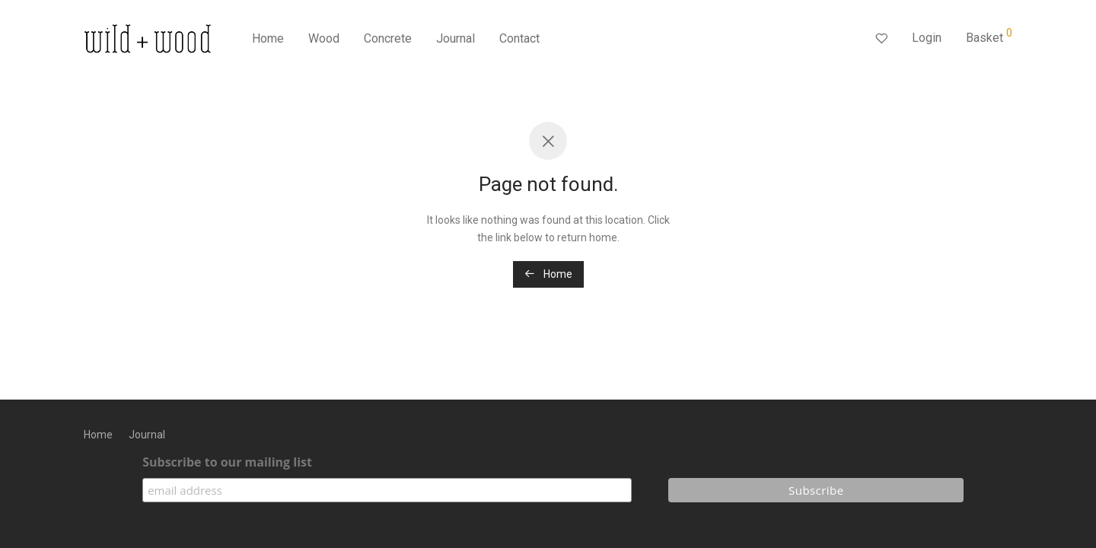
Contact (519, 38)
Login (926, 37)
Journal (455, 38)
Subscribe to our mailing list (227, 462)
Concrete (388, 38)
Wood (323, 38)
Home (268, 38)
